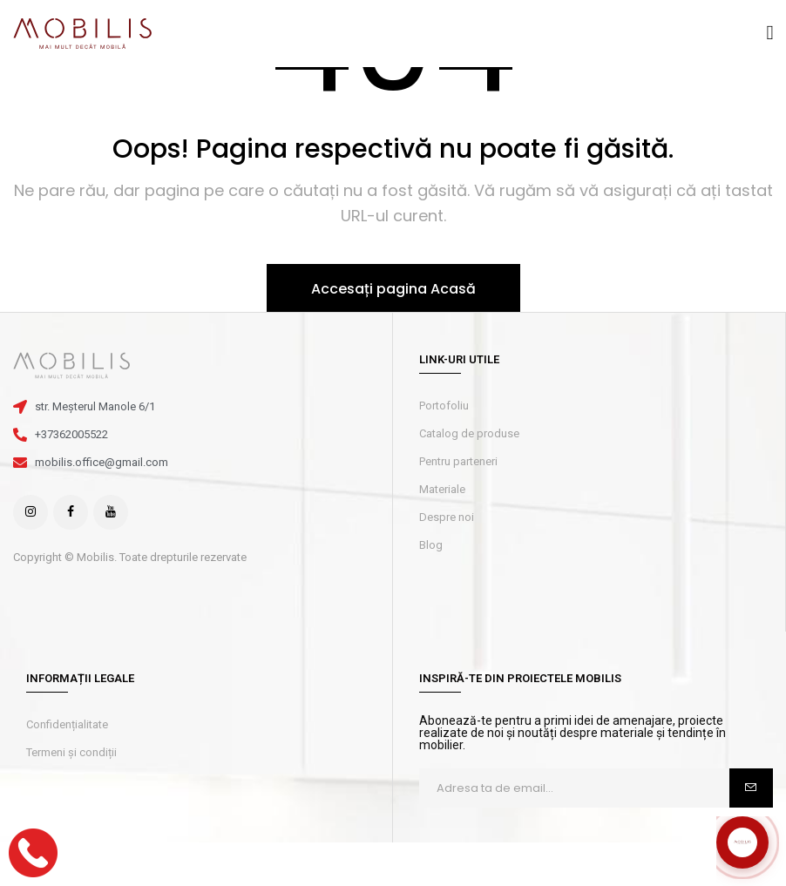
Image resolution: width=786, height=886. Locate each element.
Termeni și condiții (71, 752)
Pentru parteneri (458, 461)
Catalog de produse (469, 433)
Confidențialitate (67, 724)
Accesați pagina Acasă (393, 289)
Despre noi (446, 517)
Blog (431, 544)
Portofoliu (444, 405)
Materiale (442, 489)
